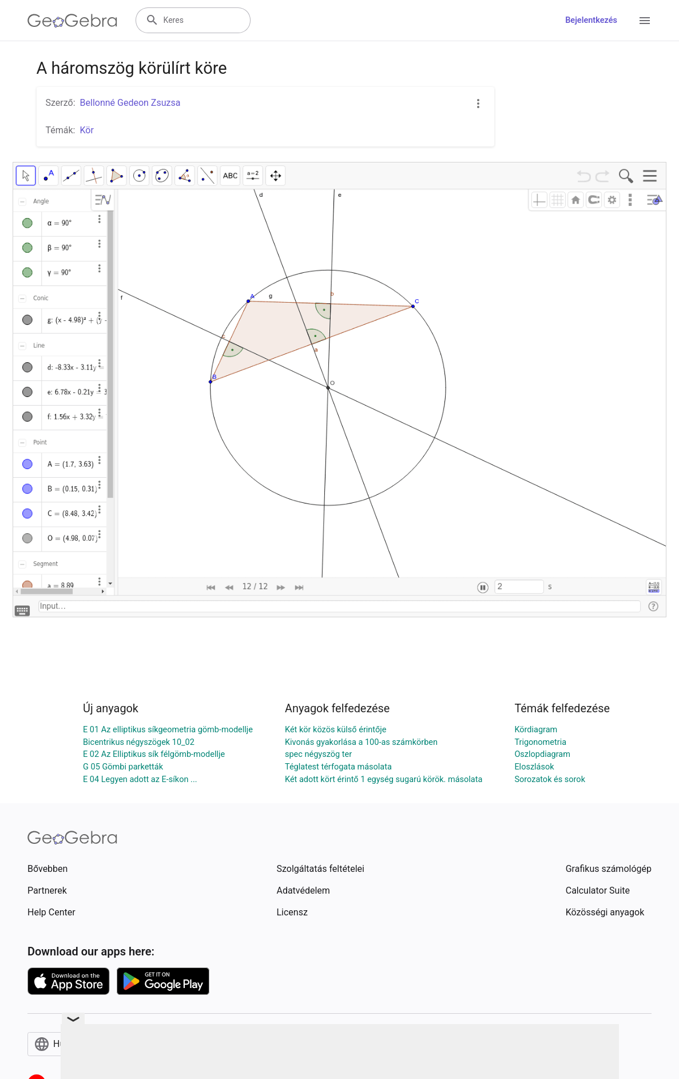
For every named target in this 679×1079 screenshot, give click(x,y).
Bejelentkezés (591, 20)
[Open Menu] (645, 20)
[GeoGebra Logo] (72, 20)
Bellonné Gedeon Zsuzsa (130, 102)
